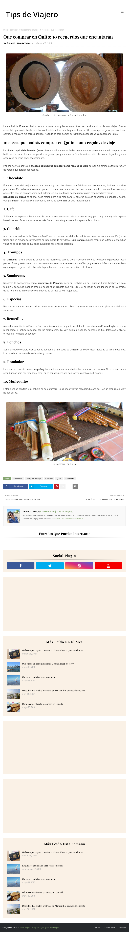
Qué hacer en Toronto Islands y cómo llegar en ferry (48, 663)
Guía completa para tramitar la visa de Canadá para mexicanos (52, 650)
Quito (59, 478)
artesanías (17, 478)
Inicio (5, 29)
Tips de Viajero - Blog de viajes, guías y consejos (38, 927)
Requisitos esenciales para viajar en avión (42, 865)
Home (97, 927)
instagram (73, 518)
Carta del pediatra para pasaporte (38, 677)
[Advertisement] (64, 604)
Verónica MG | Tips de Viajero (17, 43)
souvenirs (14, 29)
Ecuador (49, 478)
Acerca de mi (109, 927)
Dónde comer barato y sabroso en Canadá (42, 703)
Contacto (122, 927)
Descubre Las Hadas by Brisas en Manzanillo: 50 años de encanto (53, 690)
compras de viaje (34, 478)
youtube (65, 518)
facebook (56, 518)
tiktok (80, 518)
